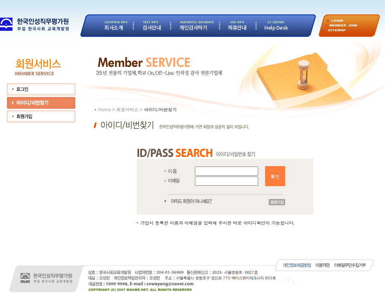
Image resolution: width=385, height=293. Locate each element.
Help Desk (276, 27)
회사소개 (113, 27)
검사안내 (151, 27)
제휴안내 (237, 27)
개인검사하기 (193, 27)
